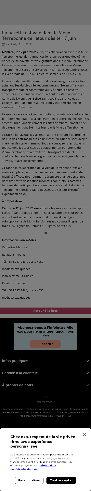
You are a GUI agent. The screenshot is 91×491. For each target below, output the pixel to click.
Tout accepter (61, 480)
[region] (45, 459)
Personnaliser (29, 480)
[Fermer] (84, 434)
